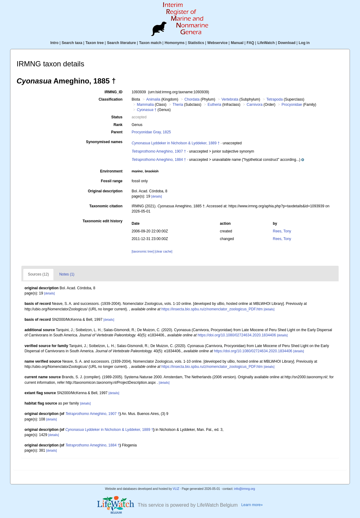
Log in (304, 43)
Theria (178, 104)
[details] (156, 196)
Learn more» (252, 505)
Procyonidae (291, 104)
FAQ (250, 43)
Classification (111, 99)
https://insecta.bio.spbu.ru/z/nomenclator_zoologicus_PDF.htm (212, 309)
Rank (117, 125)
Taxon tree (95, 43)
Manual (237, 43)
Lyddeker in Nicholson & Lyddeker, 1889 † (176, 143)
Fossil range (112, 181)
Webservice (217, 43)
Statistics (196, 43)
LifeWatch (266, 43)
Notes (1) (66, 274)
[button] (272, 159)
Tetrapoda (274, 99)
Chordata (192, 99)
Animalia (153, 99)
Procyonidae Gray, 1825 (151, 132)
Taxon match (150, 43)
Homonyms (175, 43)
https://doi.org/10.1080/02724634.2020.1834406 (237, 335)
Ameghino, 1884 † (159, 159)
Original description (105, 191)
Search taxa (72, 43)
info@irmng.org (244, 488)
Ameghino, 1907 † (159, 151)
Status (117, 117)
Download (287, 43)
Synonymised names (104, 142)
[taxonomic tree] (143, 251)
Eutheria (214, 104)
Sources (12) (38, 274)
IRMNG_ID (114, 92)
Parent (116, 132)
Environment (111, 171)
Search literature (121, 43)
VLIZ (176, 488)
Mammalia (145, 104)
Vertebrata (230, 99)
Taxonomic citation (105, 206)
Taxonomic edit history (102, 221)
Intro (54, 43)
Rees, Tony (282, 231)
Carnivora (255, 104)
